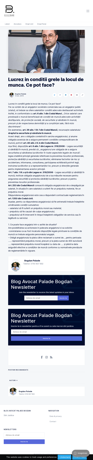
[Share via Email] (77, 95)
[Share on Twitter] (54, 95)
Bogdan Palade (32, 260)
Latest (7, 24)
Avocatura (17, 24)
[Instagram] (46, 357)
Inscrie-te (63, 298)
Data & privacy (56, 416)
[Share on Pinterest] (71, 95)
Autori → (13, 380)
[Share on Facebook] (60, 95)
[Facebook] (42, 357)
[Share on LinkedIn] (65, 95)
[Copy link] (82, 95)
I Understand (64, 457)
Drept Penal (41, 24)
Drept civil (29, 24)
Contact (53, 421)
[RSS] (51, 357)
